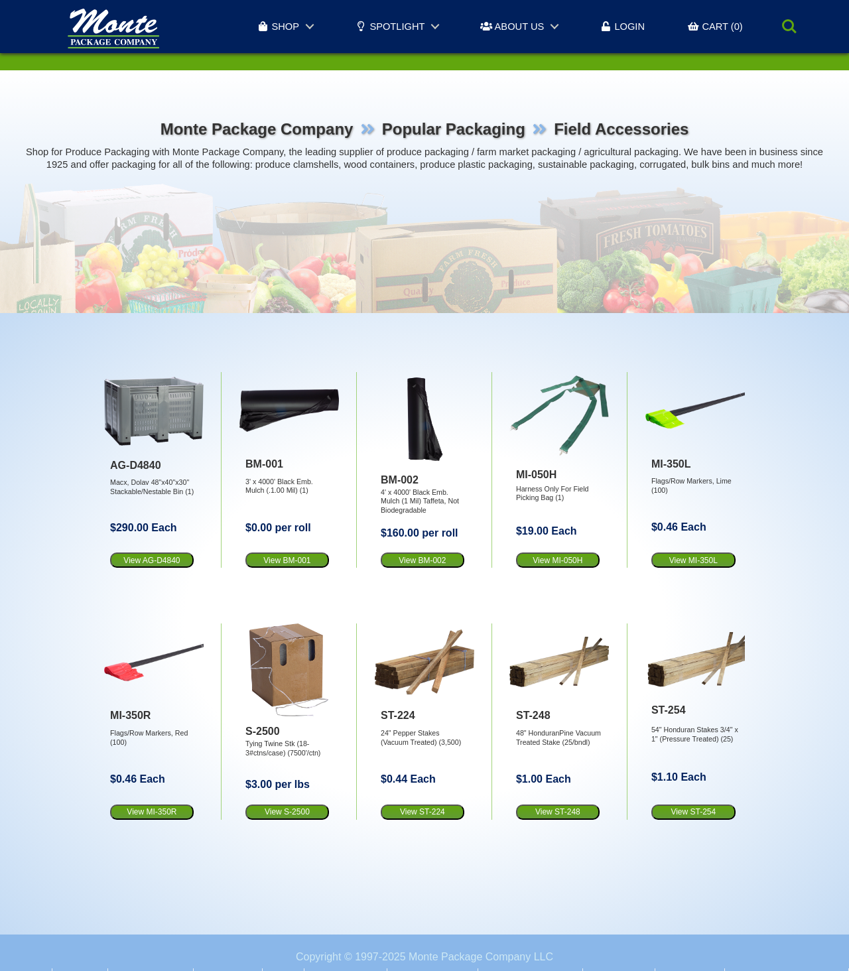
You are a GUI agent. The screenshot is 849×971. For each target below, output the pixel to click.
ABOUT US (512, 26)
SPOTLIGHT (389, 26)
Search (789, 26)
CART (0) (715, 26)
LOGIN (622, 26)
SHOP (278, 26)
